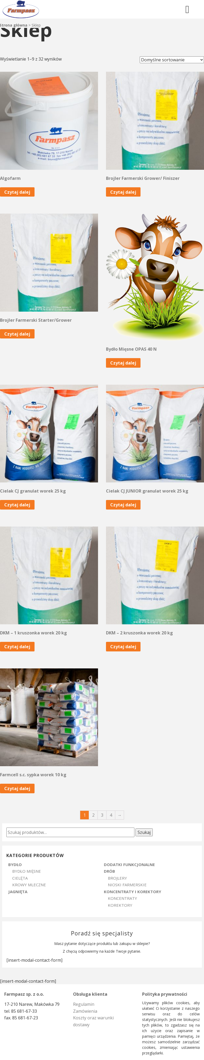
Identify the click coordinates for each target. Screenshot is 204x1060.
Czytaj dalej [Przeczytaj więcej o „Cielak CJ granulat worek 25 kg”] (17, 505)
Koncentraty (122, 898)
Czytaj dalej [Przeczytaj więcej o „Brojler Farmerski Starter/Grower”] (17, 334)
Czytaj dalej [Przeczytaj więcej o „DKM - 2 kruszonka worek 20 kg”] (123, 647)
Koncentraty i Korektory (132, 891)
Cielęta (20, 878)
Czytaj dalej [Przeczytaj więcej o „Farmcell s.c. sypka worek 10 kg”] (17, 788)
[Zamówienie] (172, 59)
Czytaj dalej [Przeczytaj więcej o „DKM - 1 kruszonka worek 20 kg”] (17, 647)
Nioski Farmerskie (127, 884)
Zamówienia (85, 1011)
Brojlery (117, 878)
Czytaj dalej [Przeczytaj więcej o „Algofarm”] (17, 192)
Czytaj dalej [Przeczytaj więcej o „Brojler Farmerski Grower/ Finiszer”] (123, 192)
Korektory (120, 905)
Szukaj (144, 832)
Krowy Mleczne (29, 884)
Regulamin (83, 1004)
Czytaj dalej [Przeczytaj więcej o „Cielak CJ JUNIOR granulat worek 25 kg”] (123, 505)
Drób (109, 871)
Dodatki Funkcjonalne (129, 864)
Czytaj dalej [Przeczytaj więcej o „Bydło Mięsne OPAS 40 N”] (123, 363)
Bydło (15, 864)
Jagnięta (17, 891)
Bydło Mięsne (26, 871)
